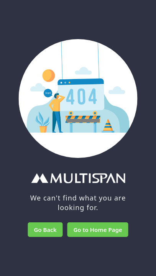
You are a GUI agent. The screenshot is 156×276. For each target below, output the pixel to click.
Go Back (45, 229)
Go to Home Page (97, 229)
